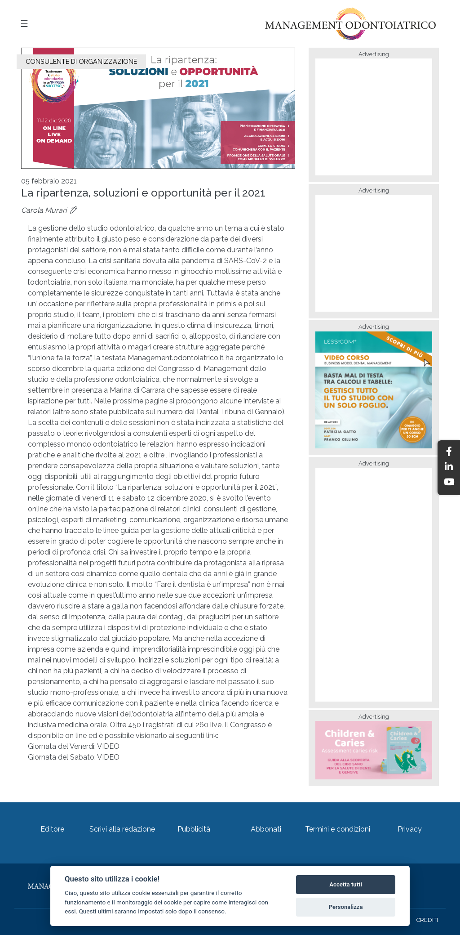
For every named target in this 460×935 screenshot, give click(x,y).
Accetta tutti (345, 884)
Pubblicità (193, 829)
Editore (52, 829)
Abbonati (266, 829)
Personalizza (346, 907)
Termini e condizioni (337, 829)
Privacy (410, 829)
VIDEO (108, 746)
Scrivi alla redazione (122, 829)
